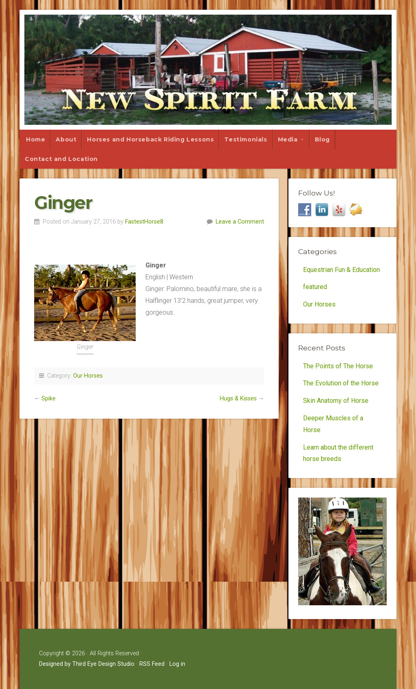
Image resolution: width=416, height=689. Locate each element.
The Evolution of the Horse (341, 383)
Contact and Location (61, 159)
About (66, 139)
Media (288, 139)
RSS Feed (152, 664)
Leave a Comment (240, 221)
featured (315, 287)
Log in (177, 664)
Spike (48, 398)
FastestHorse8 (144, 221)
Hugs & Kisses (238, 398)
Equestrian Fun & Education (341, 270)
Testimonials (245, 139)
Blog (322, 139)
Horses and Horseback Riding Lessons (150, 139)
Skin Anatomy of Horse (335, 400)
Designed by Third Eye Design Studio (86, 664)
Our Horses (88, 375)
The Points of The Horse (338, 366)
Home (35, 139)
